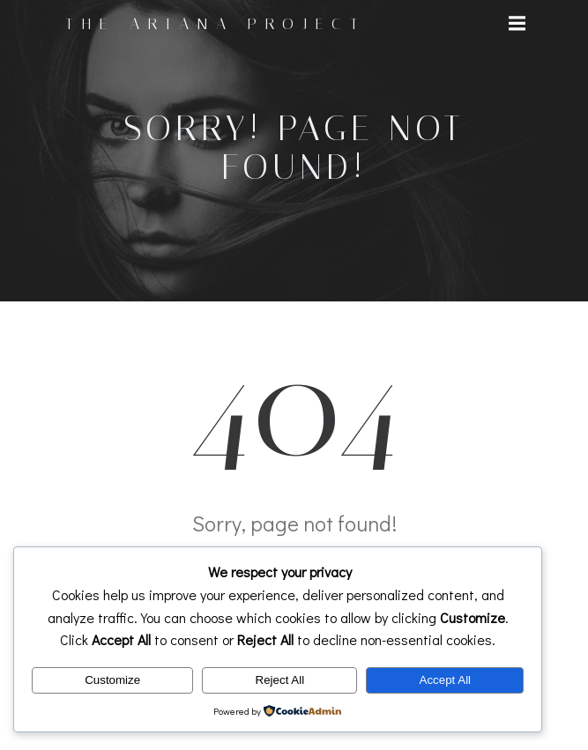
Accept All (446, 680)
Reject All (280, 680)
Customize (112, 680)
